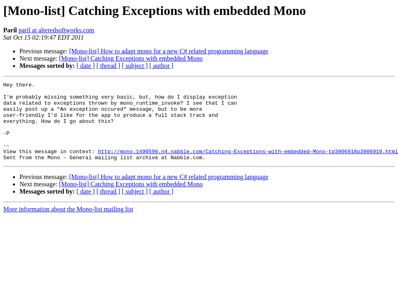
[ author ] (161, 65)
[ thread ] (108, 65)
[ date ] (86, 65)
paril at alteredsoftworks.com (56, 30)
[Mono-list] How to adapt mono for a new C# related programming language (168, 51)
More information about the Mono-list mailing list (68, 224)
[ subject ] (135, 65)
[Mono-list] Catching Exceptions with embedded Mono (131, 58)
